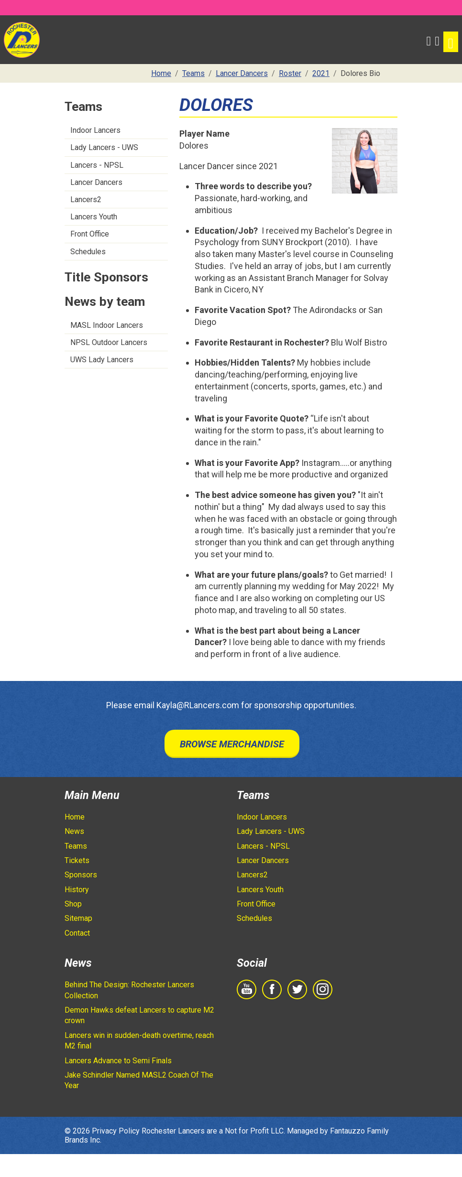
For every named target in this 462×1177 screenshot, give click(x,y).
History (77, 889)
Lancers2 (85, 199)
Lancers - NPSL (96, 165)
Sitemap (78, 918)
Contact (77, 933)
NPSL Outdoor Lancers (108, 342)
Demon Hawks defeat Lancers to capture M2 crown (139, 1015)
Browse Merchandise (232, 744)
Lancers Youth (93, 216)
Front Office (89, 233)
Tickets (77, 860)
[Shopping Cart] (437, 40)
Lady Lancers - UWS (104, 147)
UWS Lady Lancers (101, 359)
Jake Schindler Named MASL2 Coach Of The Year (139, 1080)
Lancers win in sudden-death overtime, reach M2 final (139, 1040)
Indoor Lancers (95, 130)
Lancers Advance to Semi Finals (118, 1060)
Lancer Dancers (96, 182)
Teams (76, 846)
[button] (429, 40)
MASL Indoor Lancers (106, 325)
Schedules (88, 251)
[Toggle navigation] (450, 42)
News (74, 831)
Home (75, 816)
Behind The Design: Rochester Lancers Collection (129, 990)
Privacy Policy (116, 1130)
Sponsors (81, 874)
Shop (73, 903)
